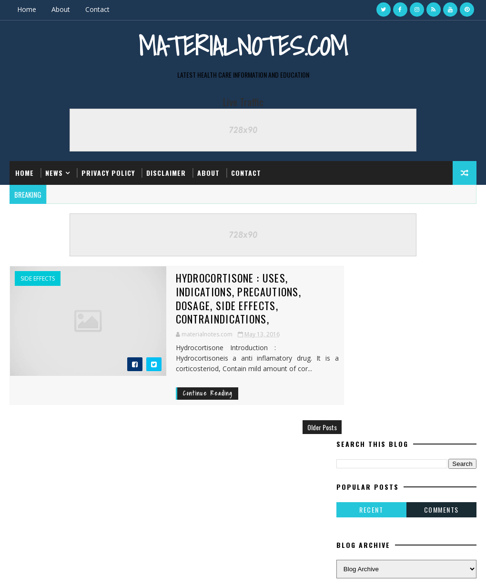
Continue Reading (185, 379)
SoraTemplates (57, 569)
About (60, 9)
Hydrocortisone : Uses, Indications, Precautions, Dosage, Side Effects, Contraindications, (236, 291)
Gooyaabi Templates (144, 569)
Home (26, 9)
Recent (371, 339)
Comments (441, 339)
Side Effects (37, 278)
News (54, 172)
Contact (97, 9)
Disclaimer (166, 172)
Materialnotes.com (243, 45)
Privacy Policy (108, 172)
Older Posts (305, 413)
